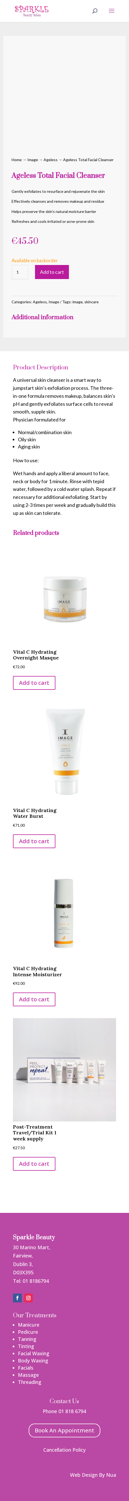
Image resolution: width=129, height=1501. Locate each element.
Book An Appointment (64, 1430)
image (77, 301)
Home (17, 159)
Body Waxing (33, 1360)
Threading (29, 1382)
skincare (91, 301)
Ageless (51, 159)
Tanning (27, 1339)
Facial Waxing (33, 1353)
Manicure (28, 1324)
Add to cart (52, 272)
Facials (25, 1367)
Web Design (84, 1475)
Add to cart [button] (34, 682)
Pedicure (28, 1332)
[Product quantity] (20, 272)
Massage (28, 1375)
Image (32, 159)
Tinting (26, 1346)
